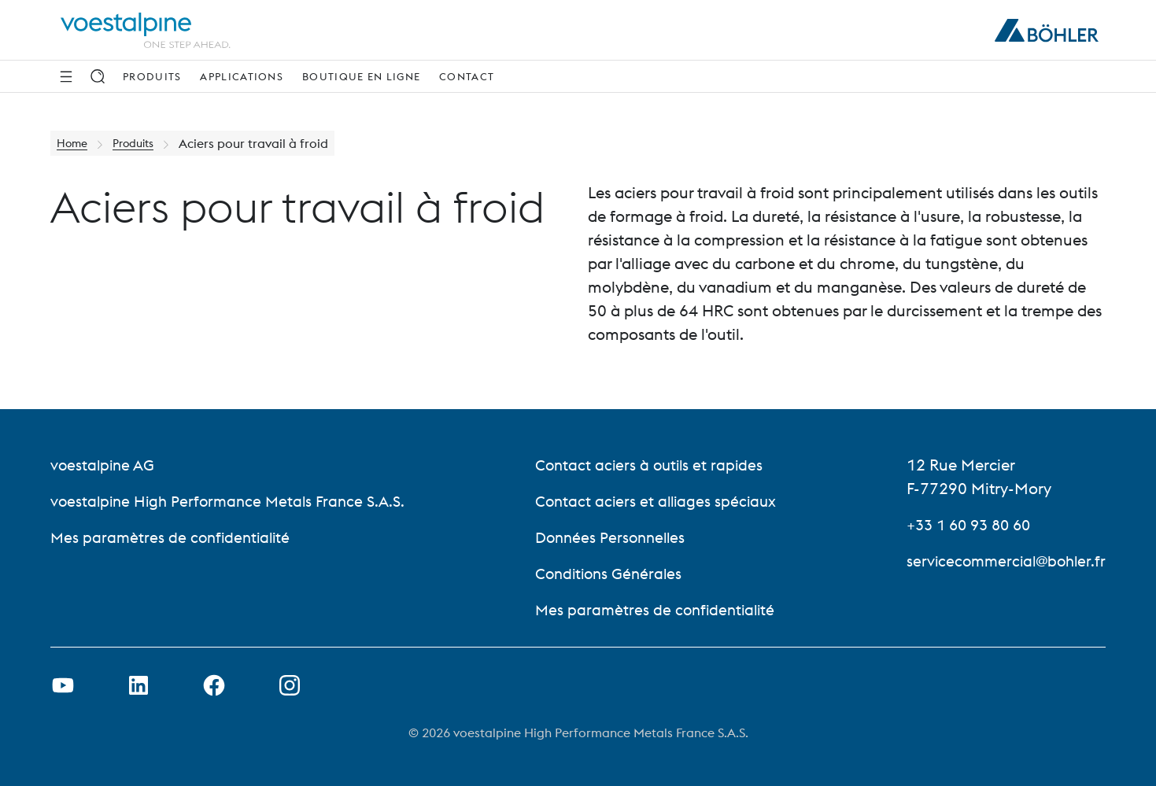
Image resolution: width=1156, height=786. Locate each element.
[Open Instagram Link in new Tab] (289, 685)
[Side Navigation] (66, 76)
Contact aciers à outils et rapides (651, 464)
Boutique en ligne (361, 76)
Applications (241, 76)
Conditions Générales (610, 573)
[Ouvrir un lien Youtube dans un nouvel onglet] (63, 685)
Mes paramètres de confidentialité (173, 537)
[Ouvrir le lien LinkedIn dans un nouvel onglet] (138, 685)
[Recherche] (97, 76)
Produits (152, 76)
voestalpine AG (104, 464)
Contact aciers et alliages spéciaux (657, 501)
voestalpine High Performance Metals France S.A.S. (233, 501)
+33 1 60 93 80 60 (965, 524)
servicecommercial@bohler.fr (1002, 560)
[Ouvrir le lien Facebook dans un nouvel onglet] (214, 685)
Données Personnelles (612, 537)
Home (74, 143)
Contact (466, 76)
